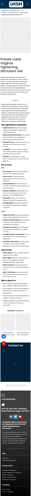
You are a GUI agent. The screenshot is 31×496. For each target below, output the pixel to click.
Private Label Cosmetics (9, 479)
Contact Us (5, 458)
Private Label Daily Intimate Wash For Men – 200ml (8, 335)
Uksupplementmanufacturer (10, 10)
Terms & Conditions (8, 492)
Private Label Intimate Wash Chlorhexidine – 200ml (23, 335)
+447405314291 (8, 399)
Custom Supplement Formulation (11, 472)
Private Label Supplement (9, 470)
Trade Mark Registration (9, 460)
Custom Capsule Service (9, 477)
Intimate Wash (13, 13)
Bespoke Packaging (7, 475)
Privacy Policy (6, 489)
